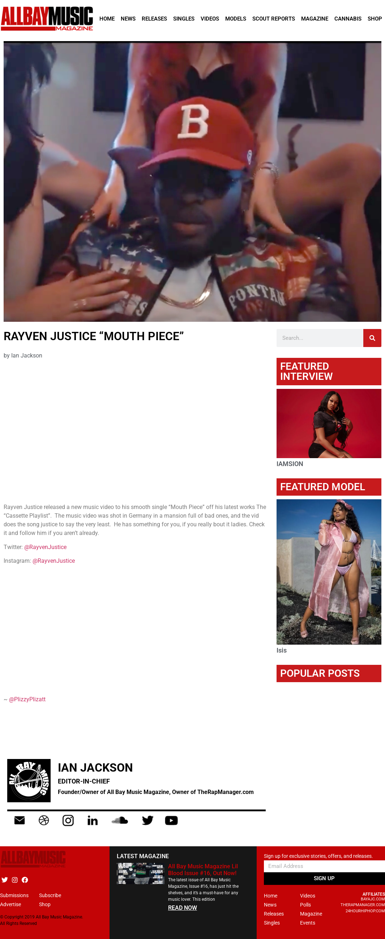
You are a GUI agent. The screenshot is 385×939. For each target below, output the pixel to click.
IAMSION (290, 464)
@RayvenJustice (45, 547)
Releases (154, 19)
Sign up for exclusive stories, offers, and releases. (318, 856)
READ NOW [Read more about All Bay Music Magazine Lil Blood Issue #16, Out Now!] (182, 907)
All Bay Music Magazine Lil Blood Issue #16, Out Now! (203, 870)
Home (107, 19)
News (128, 19)
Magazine (314, 19)
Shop (375, 19)
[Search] (372, 338)
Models (235, 19)
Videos (210, 19)
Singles (183, 19)
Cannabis (348, 19)
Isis (282, 650)
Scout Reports (273, 19)
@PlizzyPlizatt (27, 699)
